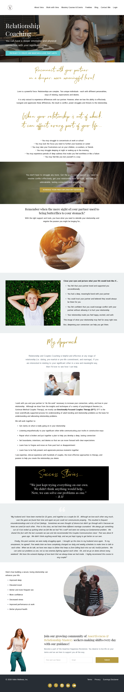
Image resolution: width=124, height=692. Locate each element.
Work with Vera (52, 7)
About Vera (39, 7)
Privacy (98, 679)
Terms (89, 679)
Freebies (88, 7)
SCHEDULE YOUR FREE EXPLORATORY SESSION (62, 190)
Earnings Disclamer (110, 679)
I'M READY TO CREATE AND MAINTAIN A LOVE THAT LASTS (33, 53)
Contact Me (105, 7)
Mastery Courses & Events (72, 7)
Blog (96, 7)
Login (115, 7)
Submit (107, 660)
